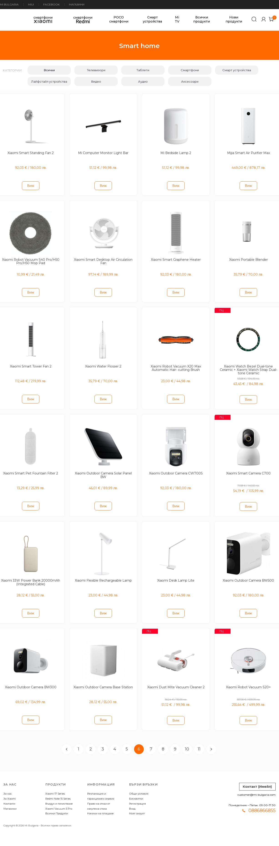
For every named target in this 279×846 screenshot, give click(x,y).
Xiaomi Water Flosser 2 (103, 363)
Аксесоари (189, 81)
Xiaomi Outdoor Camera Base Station (103, 682)
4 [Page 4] (114, 742)
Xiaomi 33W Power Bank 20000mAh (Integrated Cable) (30, 577)
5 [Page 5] (127, 742)
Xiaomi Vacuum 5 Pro (58, 801)
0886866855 (262, 803)
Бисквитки (136, 791)
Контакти (9, 796)
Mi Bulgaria (9, 4)
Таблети (143, 70)
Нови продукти (234, 19)
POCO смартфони (118, 19)
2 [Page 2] (90, 742)
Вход (132, 801)
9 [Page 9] (175, 742)
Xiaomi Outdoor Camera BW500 (248, 575)
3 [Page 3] (102, 742)
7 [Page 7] (151, 742)
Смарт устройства (152, 19)
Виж (30, 185)
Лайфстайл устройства (49, 81)
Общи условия (138, 786)
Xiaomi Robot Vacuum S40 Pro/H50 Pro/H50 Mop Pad (30, 259)
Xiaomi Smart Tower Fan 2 (30, 363)
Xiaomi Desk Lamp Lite (175, 575)
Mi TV (177, 19)
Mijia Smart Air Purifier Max (248, 152)
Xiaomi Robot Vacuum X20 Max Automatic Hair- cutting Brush (176, 365)
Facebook (51, 4)
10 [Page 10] (187, 742)
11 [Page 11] (199, 742)
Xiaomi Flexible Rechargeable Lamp (103, 575)
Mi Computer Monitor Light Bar (103, 152)
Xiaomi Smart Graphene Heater (176, 258)
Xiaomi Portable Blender (248, 258)
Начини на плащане (100, 806)
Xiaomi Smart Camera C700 (248, 469)
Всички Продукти (56, 806)
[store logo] (6, 19)
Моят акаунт (137, 806)
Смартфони (190, 70)
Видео (96, 81)
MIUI (31, 4)
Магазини (76, 4)
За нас (7, 786)
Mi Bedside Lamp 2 (175, 152)
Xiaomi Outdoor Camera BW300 (30, 681)
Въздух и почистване (59, 796)
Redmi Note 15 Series (58, 791)
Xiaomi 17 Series (55, 786)
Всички (49, 70)
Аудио (143, 81)
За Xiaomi (9, 791)
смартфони (43, 19)
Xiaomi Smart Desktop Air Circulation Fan (103, 259)
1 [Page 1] (78, 742)
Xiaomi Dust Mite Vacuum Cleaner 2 (176, 681)
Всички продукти (201, 19)
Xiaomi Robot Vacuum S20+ (248, 681)
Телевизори (96, 70)
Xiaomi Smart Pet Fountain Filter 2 (30, 469)
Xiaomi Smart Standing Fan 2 (31, 152)
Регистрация (137, 796)
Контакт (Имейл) (257, 780)
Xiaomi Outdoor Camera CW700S (176, 469)
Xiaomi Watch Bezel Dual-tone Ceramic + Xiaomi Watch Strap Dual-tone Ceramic (248, 366)
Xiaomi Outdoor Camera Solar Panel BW (103, 471)
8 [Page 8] (163, 742)
